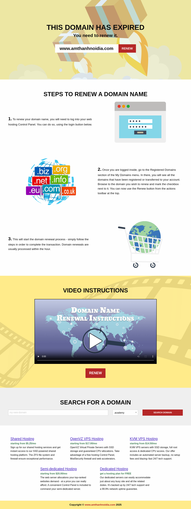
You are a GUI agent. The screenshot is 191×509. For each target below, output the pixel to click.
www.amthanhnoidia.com (100, 504)
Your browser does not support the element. (95, 331)
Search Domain (162, 412)
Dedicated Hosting (114, 469)
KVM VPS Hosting (144, 439)
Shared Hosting (22, 439)
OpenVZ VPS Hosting (86, 439)
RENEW (127, 48)
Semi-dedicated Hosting (58, 469)
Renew (95, 373)
